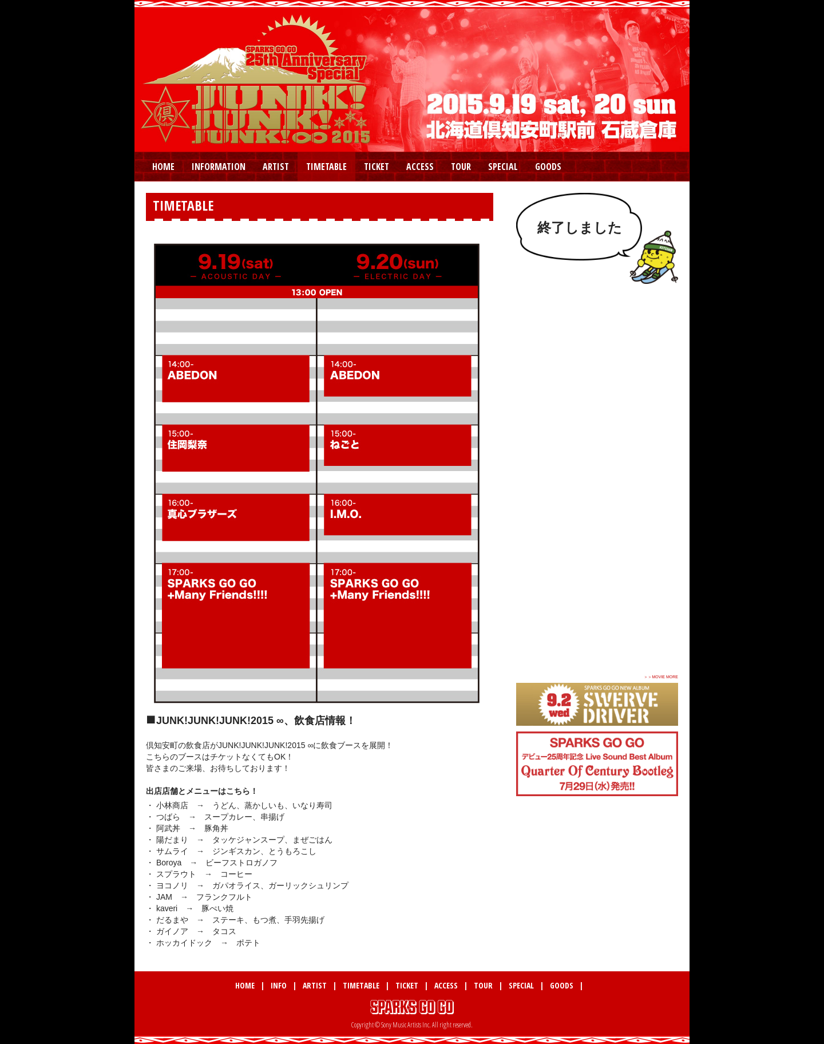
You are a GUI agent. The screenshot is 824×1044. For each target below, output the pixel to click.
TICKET (376, 166)
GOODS (548, 166)
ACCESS (420, 166)
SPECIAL (503, 166)
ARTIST (276, 166)
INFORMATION (218, 166)
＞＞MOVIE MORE (661, 677)
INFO (279, 985)
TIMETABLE (326, 166)
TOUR (461, 166)
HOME (163, 166)
